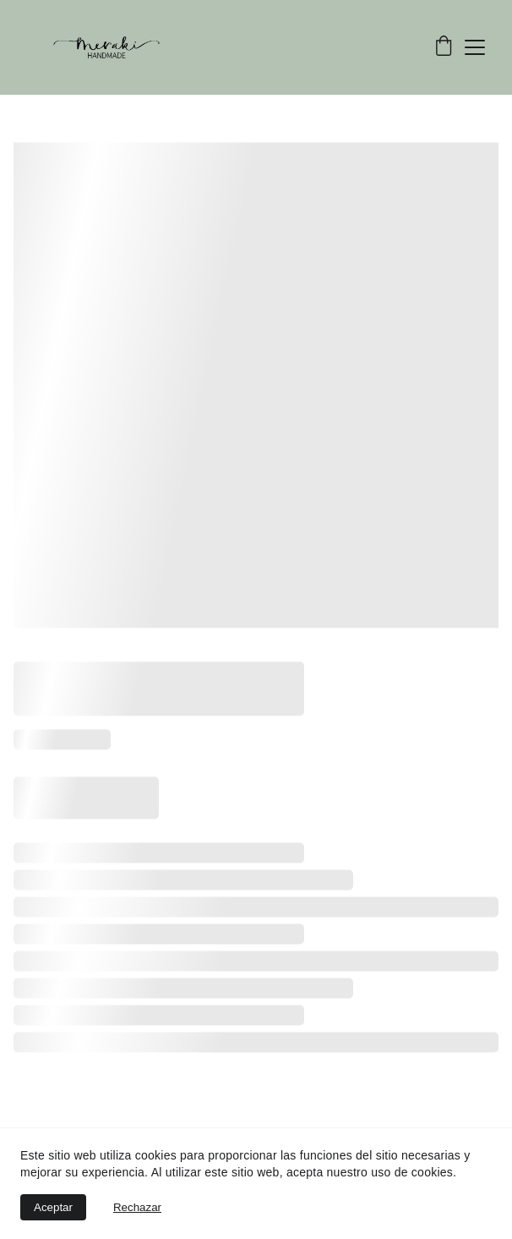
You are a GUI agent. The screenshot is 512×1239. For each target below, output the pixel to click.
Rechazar (137, 1207)
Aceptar (53, 1207)
